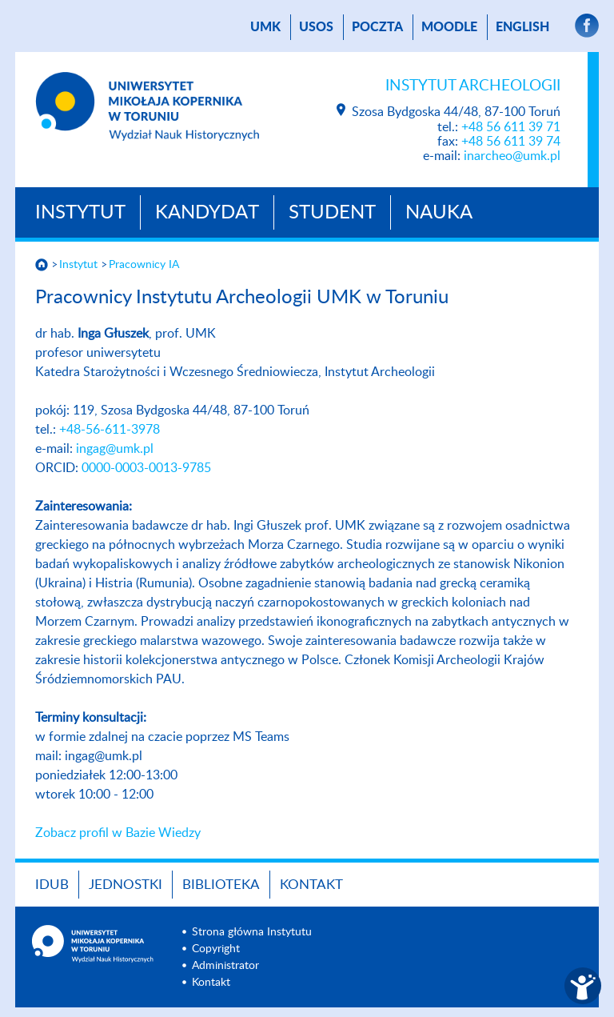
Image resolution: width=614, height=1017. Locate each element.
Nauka (438, 212)
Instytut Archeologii (472, 86)
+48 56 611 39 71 (510, 127)
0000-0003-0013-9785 (146, 468)
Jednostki (125, 884)
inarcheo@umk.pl (512, 156)
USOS (316, 27)
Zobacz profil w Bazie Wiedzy (118, 833)
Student (332, 212)
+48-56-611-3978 (109, 429)
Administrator (225, 965)
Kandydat (207, 212)
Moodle (449, 27)
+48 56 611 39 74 (510, 141)
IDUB (52, 884)
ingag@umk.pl (115, 448)
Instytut (80, 212)
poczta (377, 27)
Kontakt (311, 884)
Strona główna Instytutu (252, 932)
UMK (265, 27)
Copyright (216, 949)
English (522, 27)
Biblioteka (221, 884)
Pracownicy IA (144, 264)
